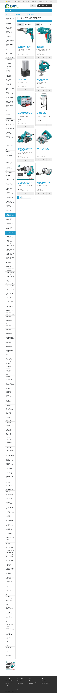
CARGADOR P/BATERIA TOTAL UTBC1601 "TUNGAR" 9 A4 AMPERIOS (25, 114)
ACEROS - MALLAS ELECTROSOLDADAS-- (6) (10, 40)
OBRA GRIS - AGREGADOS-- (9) (9, 488)
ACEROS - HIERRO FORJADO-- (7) (9, 28)
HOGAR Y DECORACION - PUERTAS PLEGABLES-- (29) (10, 384)
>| (29, 197)
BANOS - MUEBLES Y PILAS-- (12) (10, 121)
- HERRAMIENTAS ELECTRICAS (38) (9, 233)
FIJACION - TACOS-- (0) (9, 302)
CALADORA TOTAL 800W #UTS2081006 (43, 80)
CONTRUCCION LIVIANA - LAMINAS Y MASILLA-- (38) (10, 174)
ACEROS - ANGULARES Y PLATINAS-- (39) (9, 23)
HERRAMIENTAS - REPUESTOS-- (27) (9, 347)
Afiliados (31, 683)
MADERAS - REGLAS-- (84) (10, 477)
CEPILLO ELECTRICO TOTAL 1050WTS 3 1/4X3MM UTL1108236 (25, 149)
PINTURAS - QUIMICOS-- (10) (9, 532)
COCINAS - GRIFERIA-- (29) (10, 148)
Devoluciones (20, 682)
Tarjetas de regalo (33, 682)
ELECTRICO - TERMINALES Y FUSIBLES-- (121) (9, 242)
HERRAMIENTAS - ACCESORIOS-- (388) (10, 313)
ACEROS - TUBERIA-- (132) (10, 45)
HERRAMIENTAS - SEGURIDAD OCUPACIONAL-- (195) (9, 352)
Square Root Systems (15, 689)
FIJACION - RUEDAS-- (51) (10, 298)
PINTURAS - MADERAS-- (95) (9, 529)
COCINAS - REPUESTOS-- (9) (9, 152)
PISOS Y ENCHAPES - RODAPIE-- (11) (10, 561)
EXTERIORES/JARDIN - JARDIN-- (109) (10, 262)
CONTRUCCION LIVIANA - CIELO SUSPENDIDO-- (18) (9, 162)
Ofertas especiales (33, 685)
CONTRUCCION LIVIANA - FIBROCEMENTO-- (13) (9, 168)
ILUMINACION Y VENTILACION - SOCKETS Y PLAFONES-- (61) (9, 435)
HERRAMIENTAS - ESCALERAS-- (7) (9, 334)
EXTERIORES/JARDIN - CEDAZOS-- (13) (10, 254)
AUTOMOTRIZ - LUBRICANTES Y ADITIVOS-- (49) (9, 75)
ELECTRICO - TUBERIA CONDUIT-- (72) (10, 246)
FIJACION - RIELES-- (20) (9, 294)
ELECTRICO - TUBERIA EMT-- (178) (10, 250)
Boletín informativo (46, 685)
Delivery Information (9, 682)
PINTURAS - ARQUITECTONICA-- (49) (9, 520)
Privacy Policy (8, 685)
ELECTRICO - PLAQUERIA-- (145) (9, 237)
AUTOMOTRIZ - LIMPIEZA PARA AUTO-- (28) (9, 70)
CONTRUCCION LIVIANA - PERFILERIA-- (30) (10, 179)
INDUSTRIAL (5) (9, 453)
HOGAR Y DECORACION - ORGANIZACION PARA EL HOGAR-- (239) (9, 371)
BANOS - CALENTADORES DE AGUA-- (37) (9, 94)
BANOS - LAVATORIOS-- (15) (9, 113)
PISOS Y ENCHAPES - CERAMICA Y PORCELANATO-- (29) (10, 549)
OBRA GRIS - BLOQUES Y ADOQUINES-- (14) (9, 493)
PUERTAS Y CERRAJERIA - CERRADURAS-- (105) (10, 628)
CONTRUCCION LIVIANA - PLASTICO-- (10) (10, 184)
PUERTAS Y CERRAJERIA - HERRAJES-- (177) (9, 633)
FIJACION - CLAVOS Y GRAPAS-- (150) (10, 286)
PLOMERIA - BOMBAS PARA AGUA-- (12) (10, 569)
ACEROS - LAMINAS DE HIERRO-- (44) (9, 32)
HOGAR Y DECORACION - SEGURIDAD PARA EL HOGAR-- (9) (10, 390)
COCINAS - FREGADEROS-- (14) (9, 144)
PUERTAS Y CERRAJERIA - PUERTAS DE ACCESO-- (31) (10, 639)
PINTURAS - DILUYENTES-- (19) (9, 525)
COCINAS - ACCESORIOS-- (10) (9, 137)
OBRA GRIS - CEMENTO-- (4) (9, 497)
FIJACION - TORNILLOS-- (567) (9, 305)
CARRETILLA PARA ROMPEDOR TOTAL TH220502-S (41, 114)
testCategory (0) (9, 655)
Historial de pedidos (46, 682)
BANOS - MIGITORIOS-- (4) (9, 117)
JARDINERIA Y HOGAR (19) (10, 456)
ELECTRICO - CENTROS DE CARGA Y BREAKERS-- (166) (10, 197)
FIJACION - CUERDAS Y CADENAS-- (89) (10, 290)
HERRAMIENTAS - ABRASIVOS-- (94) (9, 309)
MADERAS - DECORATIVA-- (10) (9, 460)
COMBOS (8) (8, 658)
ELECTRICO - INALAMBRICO (15, 14)
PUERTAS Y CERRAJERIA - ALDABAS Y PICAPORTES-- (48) (9, 606)
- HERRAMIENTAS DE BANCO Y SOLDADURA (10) (9, 229)
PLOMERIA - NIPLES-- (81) (10, 582)
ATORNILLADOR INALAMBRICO (41, 47)
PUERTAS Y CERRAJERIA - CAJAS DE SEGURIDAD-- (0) (10, 618)
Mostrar (38, 24)
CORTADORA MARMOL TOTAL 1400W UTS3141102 (43, 148)
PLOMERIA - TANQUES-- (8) (8, 589)
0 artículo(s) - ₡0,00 (44, 5)
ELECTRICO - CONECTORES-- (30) (9, 206)
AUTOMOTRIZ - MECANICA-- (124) (9, 80)
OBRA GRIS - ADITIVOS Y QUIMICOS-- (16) (9, 484)
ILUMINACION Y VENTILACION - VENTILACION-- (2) (9, 449)
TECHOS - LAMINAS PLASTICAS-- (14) (9, 648)
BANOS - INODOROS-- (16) (10, 110)
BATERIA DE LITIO (22, 79)
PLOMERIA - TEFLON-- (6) (10, 593)
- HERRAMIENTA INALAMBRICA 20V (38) (9, 223)
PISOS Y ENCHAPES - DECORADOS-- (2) (10, 553)
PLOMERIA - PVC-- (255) (9, 586)
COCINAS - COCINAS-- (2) (10, 141)
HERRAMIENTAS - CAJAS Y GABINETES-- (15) (10, 322)
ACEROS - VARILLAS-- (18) (10, 49)
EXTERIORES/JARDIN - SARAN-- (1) (10, 277)
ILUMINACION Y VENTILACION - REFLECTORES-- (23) (9, 429)
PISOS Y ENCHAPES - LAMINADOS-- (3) (10, 557)
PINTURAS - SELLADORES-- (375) (10, 536)
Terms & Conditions (9, 680)
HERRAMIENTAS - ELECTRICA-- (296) (9, 330)
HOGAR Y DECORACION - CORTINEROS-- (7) (9, 365)
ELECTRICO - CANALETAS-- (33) (9, 193)
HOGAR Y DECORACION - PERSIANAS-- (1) (9, 378)
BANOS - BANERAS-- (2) (10, 89)
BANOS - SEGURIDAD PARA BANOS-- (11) (10, 129)
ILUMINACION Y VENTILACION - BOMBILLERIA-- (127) (10, 414)
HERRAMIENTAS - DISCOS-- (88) (9, 326)
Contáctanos (19, 680)
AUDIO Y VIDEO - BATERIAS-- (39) (9, 52)
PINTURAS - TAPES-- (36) (9, 544)
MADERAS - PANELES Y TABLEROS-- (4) (10, 468)
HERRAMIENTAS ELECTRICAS (28, 14)
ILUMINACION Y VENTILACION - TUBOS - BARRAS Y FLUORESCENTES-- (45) (9, 442)
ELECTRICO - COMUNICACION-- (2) (10, 202)
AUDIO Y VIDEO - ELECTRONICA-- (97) (10, 56)
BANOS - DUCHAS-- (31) (9, 98)
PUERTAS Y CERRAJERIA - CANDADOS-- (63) (9, 623)
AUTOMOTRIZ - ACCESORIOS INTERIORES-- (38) (9, 65)
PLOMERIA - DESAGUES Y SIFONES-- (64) (8, 573)
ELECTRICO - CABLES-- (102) (10, 189)
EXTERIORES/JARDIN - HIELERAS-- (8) (10, 258)
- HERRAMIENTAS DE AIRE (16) (9, 219)
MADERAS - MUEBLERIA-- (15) (9, 464)
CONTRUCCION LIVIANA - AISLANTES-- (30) (10, 157)
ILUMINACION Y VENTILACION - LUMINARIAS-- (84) (9, 424)
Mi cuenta (44, 680)
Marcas (30, 680)
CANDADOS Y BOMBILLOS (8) (9, 133)
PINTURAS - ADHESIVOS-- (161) (9, 516)
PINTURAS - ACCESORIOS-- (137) (10, 512)
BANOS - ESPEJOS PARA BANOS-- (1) (9, 102)
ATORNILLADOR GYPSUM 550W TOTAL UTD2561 (24, 47)
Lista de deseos (45, 683)
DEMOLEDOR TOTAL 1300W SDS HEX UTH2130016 (25, 183)
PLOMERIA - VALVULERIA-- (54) (9, 597)
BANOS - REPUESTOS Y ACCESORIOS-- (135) (10, 125)
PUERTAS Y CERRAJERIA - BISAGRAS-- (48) (9, 612)
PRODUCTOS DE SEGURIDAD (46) (9, 601)
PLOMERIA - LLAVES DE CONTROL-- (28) (9, 578)
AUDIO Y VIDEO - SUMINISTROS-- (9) (9, 60)
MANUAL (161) (9, 480)
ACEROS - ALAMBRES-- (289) (10, 19)
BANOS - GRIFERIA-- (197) (9, 106)
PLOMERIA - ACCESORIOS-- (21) (9, 565)
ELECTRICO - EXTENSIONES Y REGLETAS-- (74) (9, 210)
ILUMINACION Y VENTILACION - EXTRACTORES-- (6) (9, 419)
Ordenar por (20, 24)
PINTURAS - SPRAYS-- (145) (10, 540)
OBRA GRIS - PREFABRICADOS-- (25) (9, 507)
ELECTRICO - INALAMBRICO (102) (10, 215)
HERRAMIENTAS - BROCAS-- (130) (9, 317)
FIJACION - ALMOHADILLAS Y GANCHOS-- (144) (9, 282)
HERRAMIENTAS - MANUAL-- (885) (9, 343)
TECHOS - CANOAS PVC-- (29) (9, 644)
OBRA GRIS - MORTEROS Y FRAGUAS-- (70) (9, 502)
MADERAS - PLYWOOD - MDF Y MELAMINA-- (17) (9, 472)
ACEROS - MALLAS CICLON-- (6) (9, 36)
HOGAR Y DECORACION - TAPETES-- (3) (9, 397)
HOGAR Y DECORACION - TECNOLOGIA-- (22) (9, 402)
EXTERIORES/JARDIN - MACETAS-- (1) (10, 265)
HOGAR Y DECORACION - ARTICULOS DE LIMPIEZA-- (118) (9, 359)
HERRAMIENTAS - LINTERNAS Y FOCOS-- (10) (10, 339)
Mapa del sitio (20, 683)
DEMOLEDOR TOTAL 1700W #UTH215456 (43, 183)
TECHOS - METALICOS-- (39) (9, 652)
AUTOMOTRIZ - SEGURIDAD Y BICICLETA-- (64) (9, 84)
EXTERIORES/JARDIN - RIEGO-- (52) (10, 273)
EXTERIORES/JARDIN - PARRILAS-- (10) (10, 269)
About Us (7, 683)
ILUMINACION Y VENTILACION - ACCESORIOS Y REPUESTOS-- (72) (9, 407)
